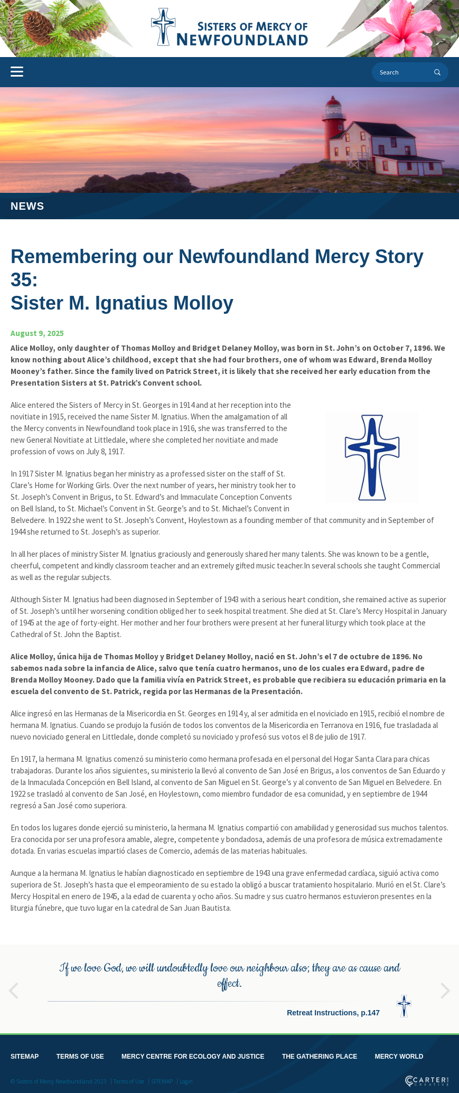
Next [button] (445, 983)
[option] (229, 986)
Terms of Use (129, 1079)
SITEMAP (25, 1054)
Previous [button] (13, 983)
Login (186, 1079)
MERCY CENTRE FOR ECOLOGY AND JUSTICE (192, 1054)
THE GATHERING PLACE (319, 1054)
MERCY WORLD (399, 1054)
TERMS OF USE (80, 1054)
